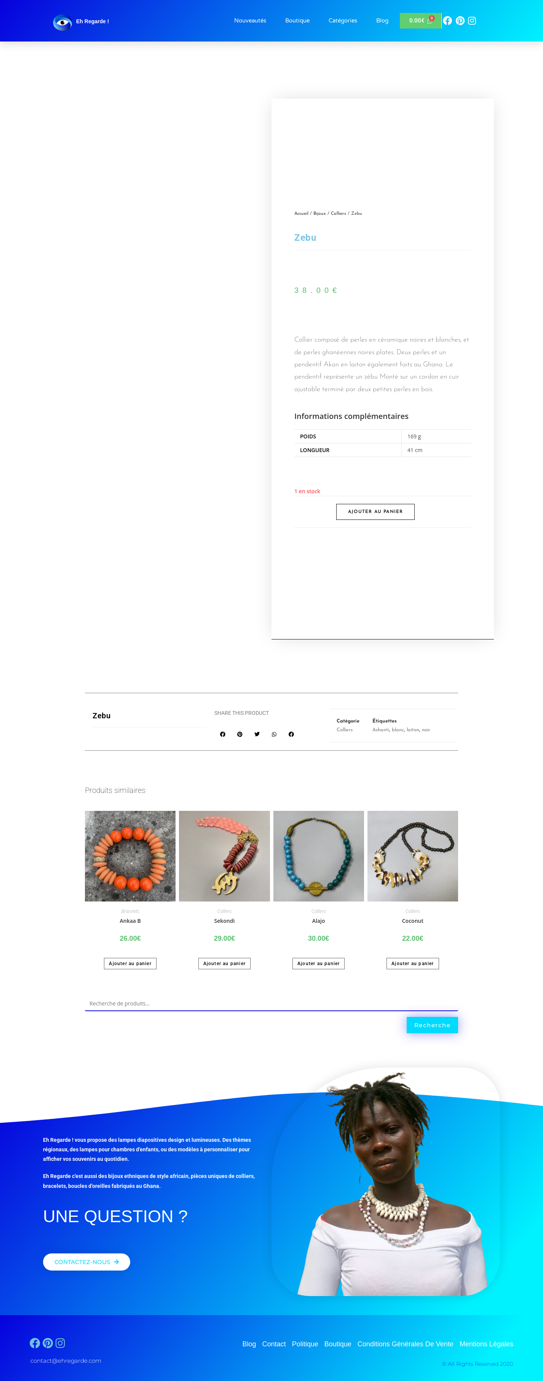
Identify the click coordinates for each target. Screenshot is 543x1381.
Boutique (297, 20)
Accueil (301, 213)
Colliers (338, 213)
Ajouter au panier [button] (130, 963)
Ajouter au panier (375, 512)
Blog (382, 20)
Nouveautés (250, 20)
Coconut (412, 920)
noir (426, 729)
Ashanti (380, 729)
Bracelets (130, 911)
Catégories (343, 20)
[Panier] (421, 21)
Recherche (432, 1025)
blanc (398, 729)
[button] (223, 734)
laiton (413, 729)
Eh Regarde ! (92, 21)
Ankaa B (130, 920)
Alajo (318, 920)
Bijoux (319, 213)
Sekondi (224, 920)
